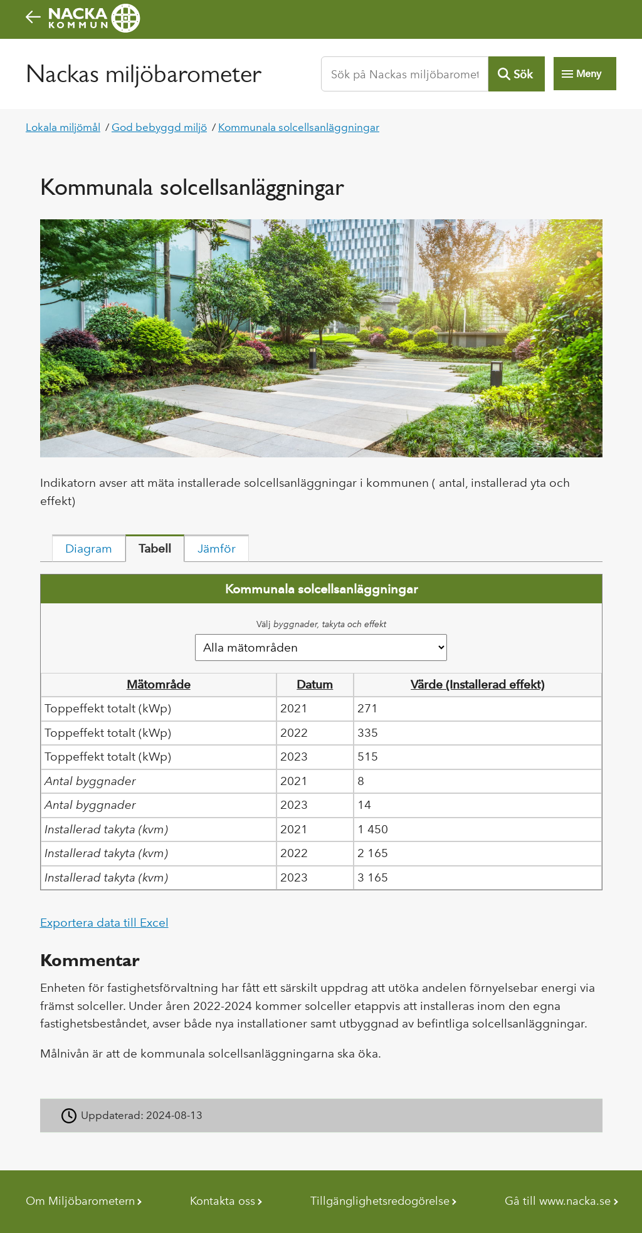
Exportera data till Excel (104, 922)
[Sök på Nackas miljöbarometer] (404, 73)
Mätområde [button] (159, 684)
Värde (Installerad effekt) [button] (477, 684)
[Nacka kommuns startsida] (321, 18)
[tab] (88, 548)
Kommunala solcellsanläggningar (298, 127)
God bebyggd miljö (159, 127)
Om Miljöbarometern (80, 1201)
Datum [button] (315, 684)
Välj (321, 624)
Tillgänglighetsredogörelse (380, 1201)
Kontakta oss (222, 1201)
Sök (522, 74)
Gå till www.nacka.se (558, 1201)
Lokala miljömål (63, 127)
